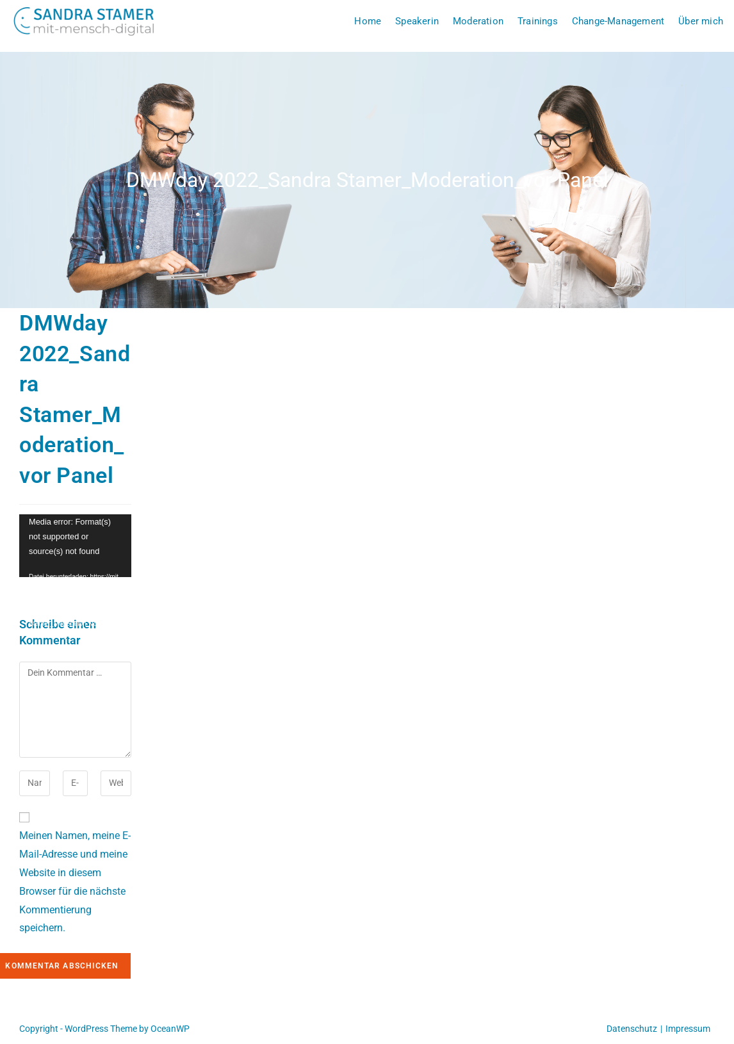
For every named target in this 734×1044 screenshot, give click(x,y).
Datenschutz (632, 1029)
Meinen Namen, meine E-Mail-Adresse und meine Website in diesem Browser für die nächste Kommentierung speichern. (75, 881)
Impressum (687, 1029)
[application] (75, 546)
